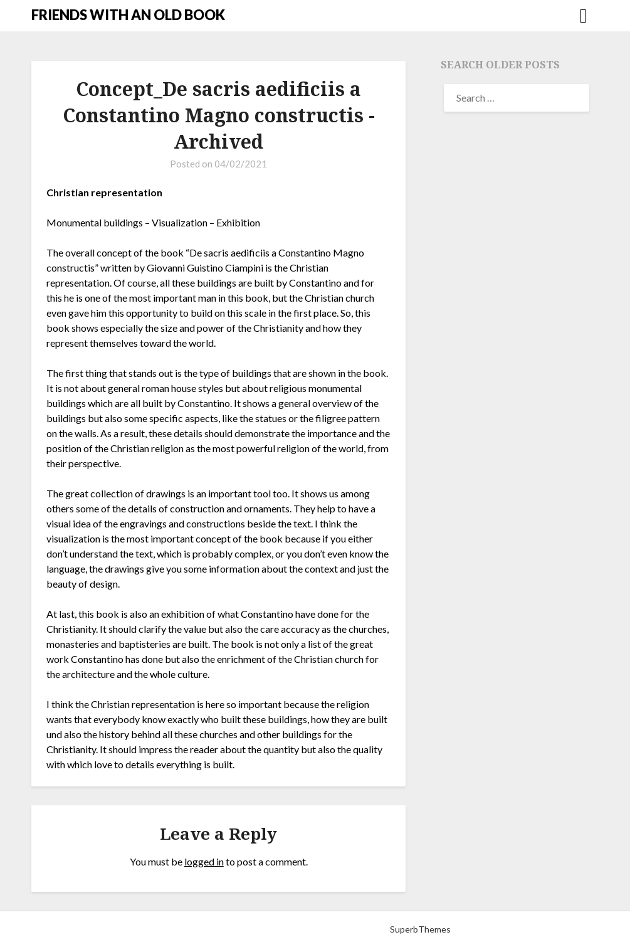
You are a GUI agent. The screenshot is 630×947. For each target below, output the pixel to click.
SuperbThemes (420, 929)
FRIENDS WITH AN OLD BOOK (128, 14)
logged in (204, 861)
